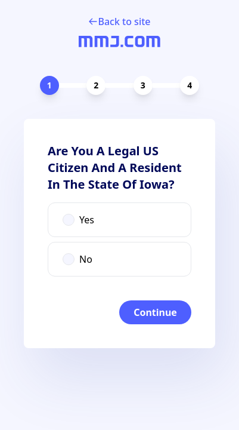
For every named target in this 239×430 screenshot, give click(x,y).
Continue (155, 312)
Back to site (119, 21)
